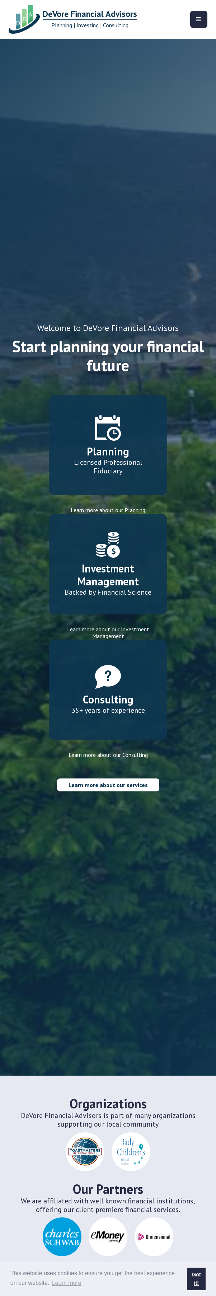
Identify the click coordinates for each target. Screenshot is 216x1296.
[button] (198, 19)
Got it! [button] (196, 1279)
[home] (71, 19)
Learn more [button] (66, 1283)
